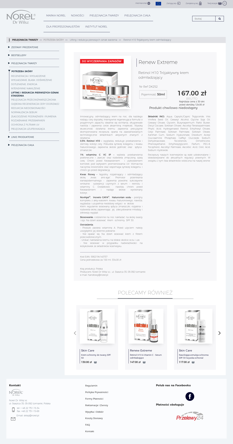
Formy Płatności (94, 398)
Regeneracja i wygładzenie (28, 76)
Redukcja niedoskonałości (28, 108)
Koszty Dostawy (94, 418)
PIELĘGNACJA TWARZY (104, 15)
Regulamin (91, 385)
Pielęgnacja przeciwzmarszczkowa (33, 99)
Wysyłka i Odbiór (94, 411)
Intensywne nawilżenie (25, 88)
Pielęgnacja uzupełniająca (28, 128)
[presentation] (75, 333)
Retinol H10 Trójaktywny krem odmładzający (147, 39)
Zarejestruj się (194, 3)
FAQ (87, 424)
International (142, 3)
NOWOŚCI (77, 15)
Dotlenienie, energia (24, 84)
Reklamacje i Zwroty (96, 405)
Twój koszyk (217, 3)
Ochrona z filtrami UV (25, 124)
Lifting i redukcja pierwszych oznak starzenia (93, 39)
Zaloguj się (173, 3)
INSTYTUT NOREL (96, 26)
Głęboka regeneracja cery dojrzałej (35, 104)
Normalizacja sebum (24, 112)
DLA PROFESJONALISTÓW (63, 26)
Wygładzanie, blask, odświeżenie (31, 80)
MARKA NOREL (56, 15)
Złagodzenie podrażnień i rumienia (33, 116)
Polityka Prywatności (96, 392)
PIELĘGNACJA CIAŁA (137, 15)
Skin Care (87, 350)
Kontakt (89, 431)
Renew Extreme (141, 350)
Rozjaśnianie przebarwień (28, 120)
